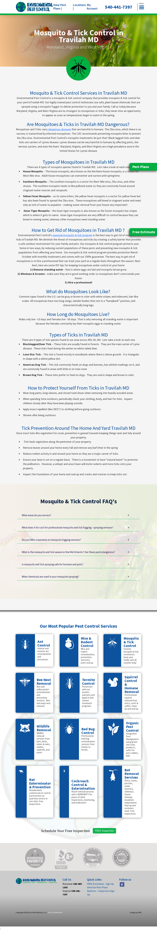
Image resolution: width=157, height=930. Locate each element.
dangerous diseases (59, 129)
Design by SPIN (135, 912)
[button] (143, 7)
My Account (92, 6)
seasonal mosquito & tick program (72, 235)
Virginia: (72, 892)
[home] (34, 7)
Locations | (79, 6)
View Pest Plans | (59, 6)
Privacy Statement (55, 912)
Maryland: (72, 885)
